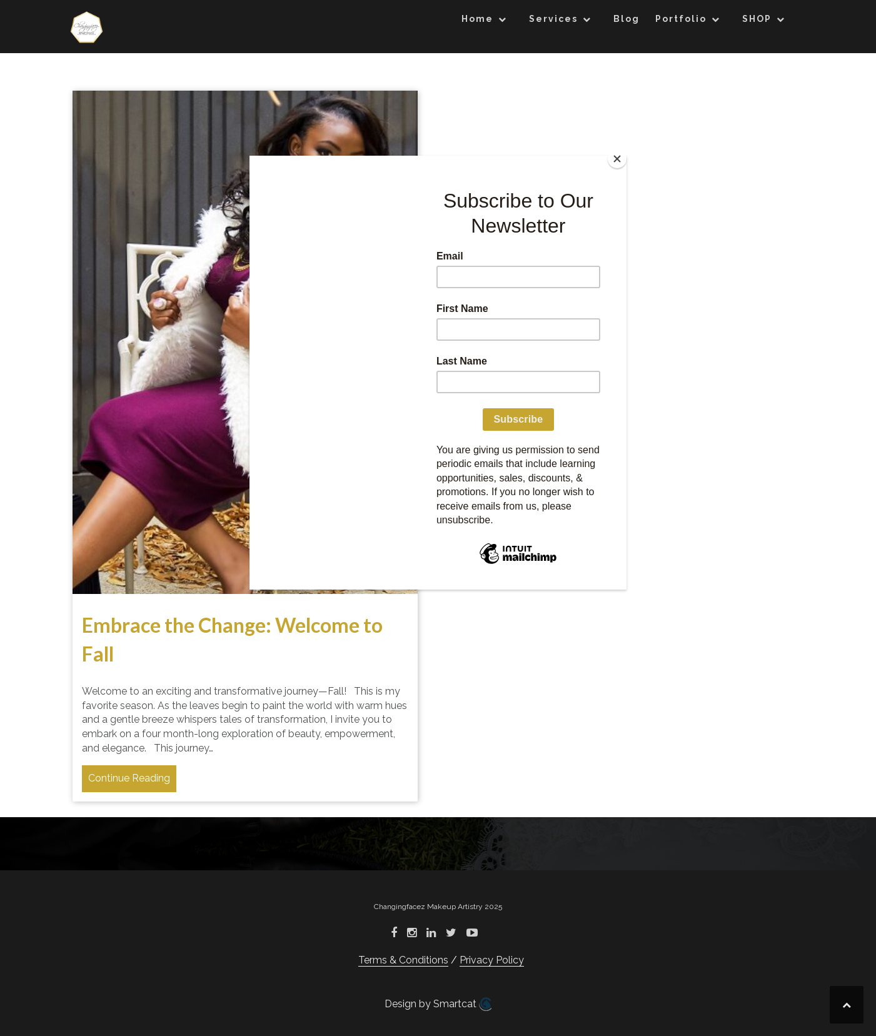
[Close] (617, 158)
